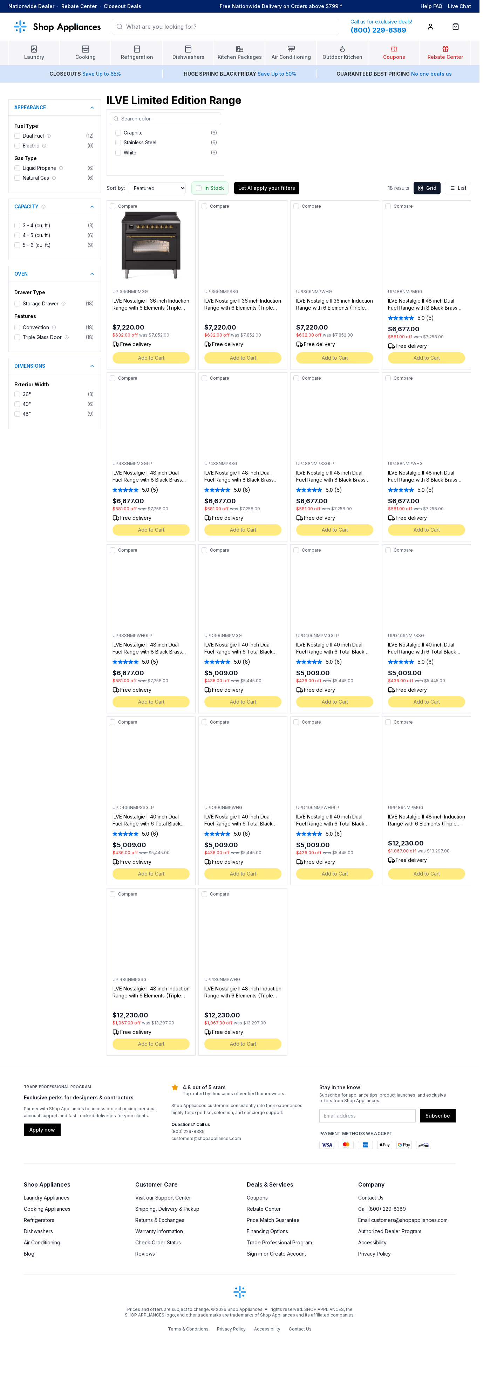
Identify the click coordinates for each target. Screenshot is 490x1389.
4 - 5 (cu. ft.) (36, 235)
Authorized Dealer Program (389, 1266)
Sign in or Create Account (276, 1289)
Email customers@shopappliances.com (403, 1255)
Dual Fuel (33, 136)
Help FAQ (431, 6)
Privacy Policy (374, 1289)
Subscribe (438, 1151)
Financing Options (267, 1266)
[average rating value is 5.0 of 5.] (407, 325)
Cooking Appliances (47, 1244)
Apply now (42, 1165)
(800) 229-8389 (188, 1166)
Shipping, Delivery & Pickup (167, 1244)
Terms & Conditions (188, 1364)
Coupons (257, 1233)
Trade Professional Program (279, 1277)
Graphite (133, 133)
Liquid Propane (39, 168)
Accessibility (372, 1277)
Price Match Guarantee (273, 1255)
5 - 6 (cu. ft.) (36, 245)
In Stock (214, 188)
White (130, 153)
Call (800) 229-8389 (382, 1244)
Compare (127, 206)
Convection (36, 327)
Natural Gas (36, 178)
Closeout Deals (122, 6)
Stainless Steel (140, 142)
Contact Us (370, 1233)
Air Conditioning (42, 1277)
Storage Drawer (41, 303)
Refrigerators (39, 1255)
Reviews (145, 1289)
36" (27, 394)
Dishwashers (38, 1266)
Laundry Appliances (46, 1233)
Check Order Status (158, 1277)
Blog (29, 1289)
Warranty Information (159, 1266)
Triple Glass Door (42, 337)
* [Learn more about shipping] (341, 6)
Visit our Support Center (163, 1233)
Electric (31, 145)
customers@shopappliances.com (206, 1173)
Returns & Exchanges (159, 1255)
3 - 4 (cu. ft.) (36, 225)
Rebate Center (79, 6)
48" (27, 414)
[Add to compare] (112, 206)
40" (27, 404)
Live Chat (459, 6)
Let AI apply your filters (266, 188)
